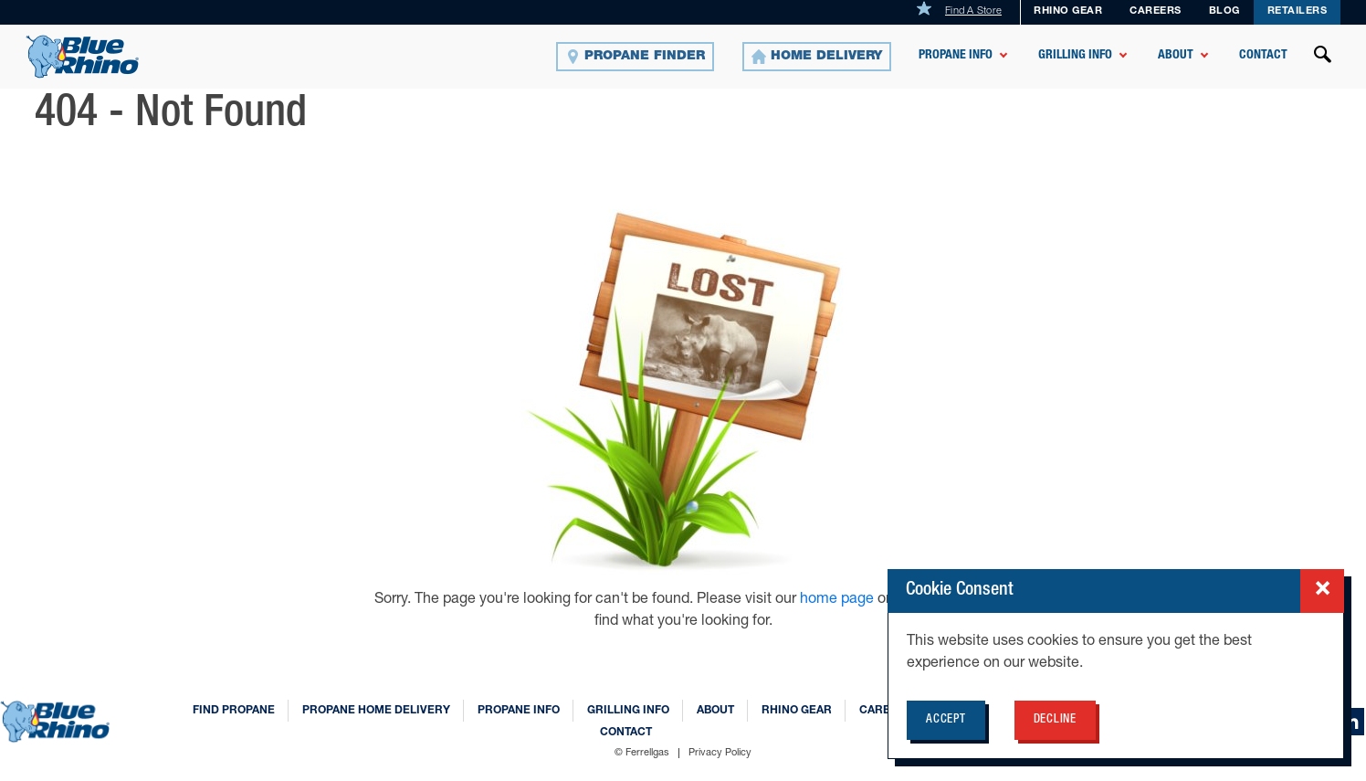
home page (838, 600)
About (1175, 55)
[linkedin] (1350, 721)
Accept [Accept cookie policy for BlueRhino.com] (946, 720)
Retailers (1297, 11)
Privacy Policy (719, 753)
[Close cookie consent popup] (1322, 591)
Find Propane (234, 710)
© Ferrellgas (642, 753)
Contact (1263, 55)
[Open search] (1323, 57)
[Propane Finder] (635, 56)
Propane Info (956, 55)
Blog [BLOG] (1224, 11)
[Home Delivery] (816, 56)
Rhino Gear (1068, 11)
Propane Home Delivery (376, 710)
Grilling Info (1075, 55)
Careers (1156, 11)
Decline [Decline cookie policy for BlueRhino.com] (1055, 720)
